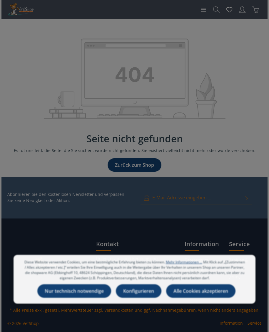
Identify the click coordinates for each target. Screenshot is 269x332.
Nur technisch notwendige (74, 296)
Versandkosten (118, 310)
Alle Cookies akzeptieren (200, 296)
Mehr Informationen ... (184, 267)
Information (231, 323)
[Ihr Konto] (242, 10)
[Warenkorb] (255, 10)
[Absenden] (246, 197)
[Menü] (203, 10)
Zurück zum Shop (134, 165)
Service (255, 323)
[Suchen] (216, 10)
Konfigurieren (138, 296)
